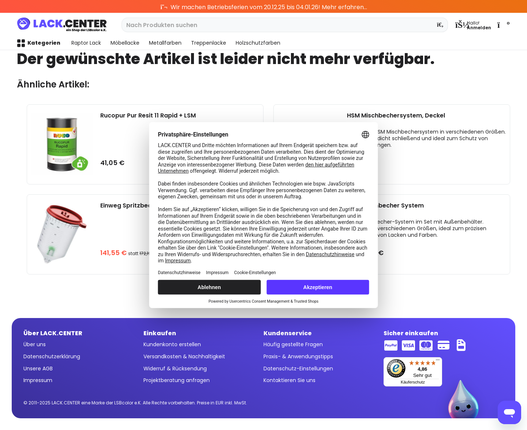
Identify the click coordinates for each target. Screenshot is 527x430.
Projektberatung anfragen (176, 380)
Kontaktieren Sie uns (289, 380)
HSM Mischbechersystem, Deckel (396, 116)
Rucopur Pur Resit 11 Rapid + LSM (148, 116)
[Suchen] (440, 25)
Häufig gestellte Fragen (293, 344)
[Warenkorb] (502, 25)
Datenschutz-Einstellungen (298, 368)
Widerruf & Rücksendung (175, 368)
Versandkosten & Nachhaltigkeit (184, 356)
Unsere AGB (38, 368)
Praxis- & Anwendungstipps (298, 356)
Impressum (37, 380)
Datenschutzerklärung (51, 356)
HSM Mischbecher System (385, 206)
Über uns (34, 344)
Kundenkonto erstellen (172, 344)
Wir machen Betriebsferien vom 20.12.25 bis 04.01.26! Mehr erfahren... (263, 7)
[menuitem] (473, 25)
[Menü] (437, 361)
